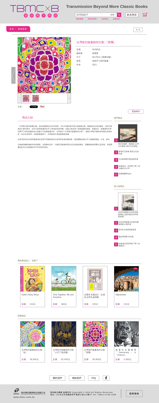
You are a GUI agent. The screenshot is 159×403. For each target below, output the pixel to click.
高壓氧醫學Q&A (125, 174)
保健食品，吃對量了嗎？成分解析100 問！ (129, 167)
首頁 (11, 29)
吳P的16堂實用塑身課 (127, 230)
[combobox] (109, 15)
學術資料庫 (92, 19)
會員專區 (132, 15)
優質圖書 (79, 19)
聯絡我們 (76, 378)
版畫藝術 (116, 19)
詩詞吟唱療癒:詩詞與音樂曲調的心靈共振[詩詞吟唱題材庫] (128, 205)
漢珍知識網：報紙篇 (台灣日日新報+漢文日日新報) (128, 135)
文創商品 (104, 19)
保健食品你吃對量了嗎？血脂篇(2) (129, 245)
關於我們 (57, 378)
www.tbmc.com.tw (24, 397)
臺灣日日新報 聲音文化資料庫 (129, 152)
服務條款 (134, 393)
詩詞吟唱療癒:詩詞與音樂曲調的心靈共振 (129, 223)
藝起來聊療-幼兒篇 (126, 237)
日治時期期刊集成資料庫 (128, 159)
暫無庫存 (136, 111)
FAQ (93, 378)
